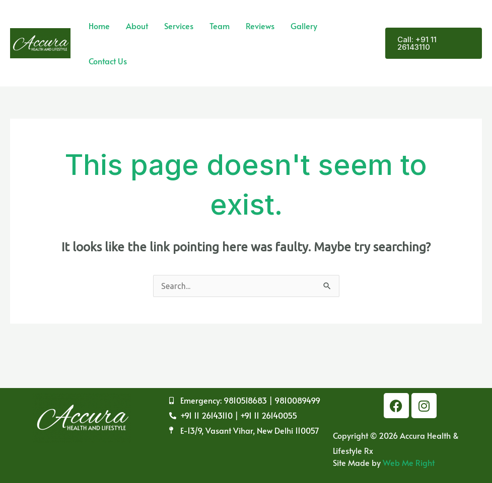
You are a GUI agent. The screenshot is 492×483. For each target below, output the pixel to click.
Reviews (260, 25)
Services (178, 25)
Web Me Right (409, 462)
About (137, 25)
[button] (433, 43)
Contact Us (108, 60)
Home (99, 25)
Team (219, 25)
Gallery (304, 25)
